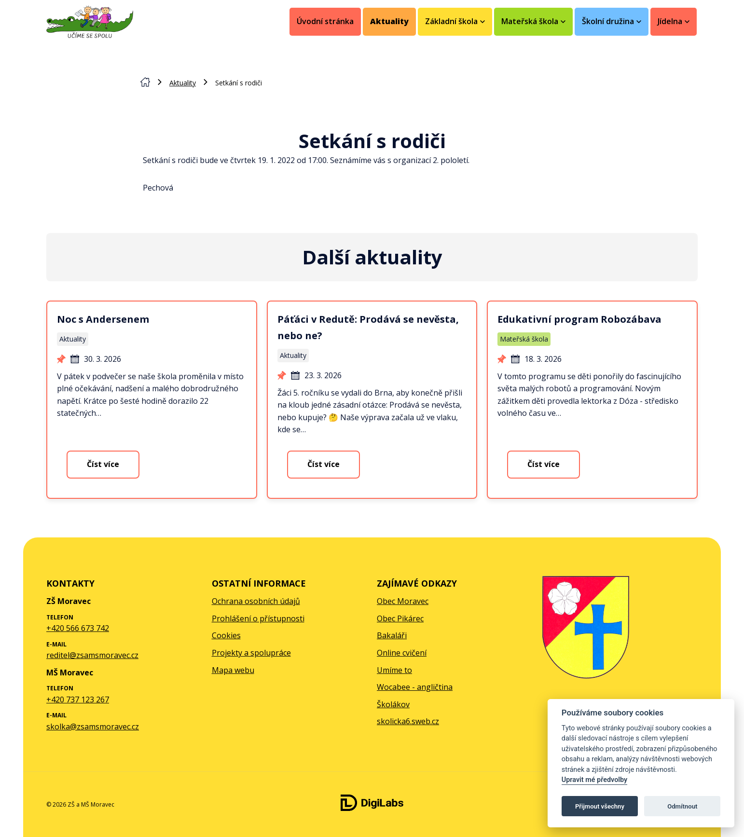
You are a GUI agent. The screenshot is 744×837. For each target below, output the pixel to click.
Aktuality (389, 21)
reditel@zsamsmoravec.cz (92, 655)
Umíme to (394, 670)
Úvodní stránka (325, 21)
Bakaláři (392, 635)
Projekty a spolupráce (251, 652)
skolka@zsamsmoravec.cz (92, 726)
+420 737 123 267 (77, 699)
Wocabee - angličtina (415, 687)
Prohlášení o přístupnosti (258, 618)
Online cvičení (402, 652)
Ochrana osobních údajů (256, 601)
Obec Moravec (402, 601)
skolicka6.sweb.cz (408, 721)
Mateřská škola (524, 338)
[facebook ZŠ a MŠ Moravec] (682, 804)
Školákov (393, 704)
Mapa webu (233, 670)
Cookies (226, 635)
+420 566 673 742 (77, 628)
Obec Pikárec (400, 618)
